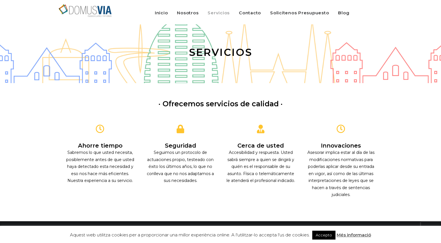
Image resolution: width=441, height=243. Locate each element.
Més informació (354, 235)
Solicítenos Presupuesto (299, 12)
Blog (343, 12)
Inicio (161, 12)
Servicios (219, 12)
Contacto (250, 12)
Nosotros (187, 12)
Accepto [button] (324, 235)
